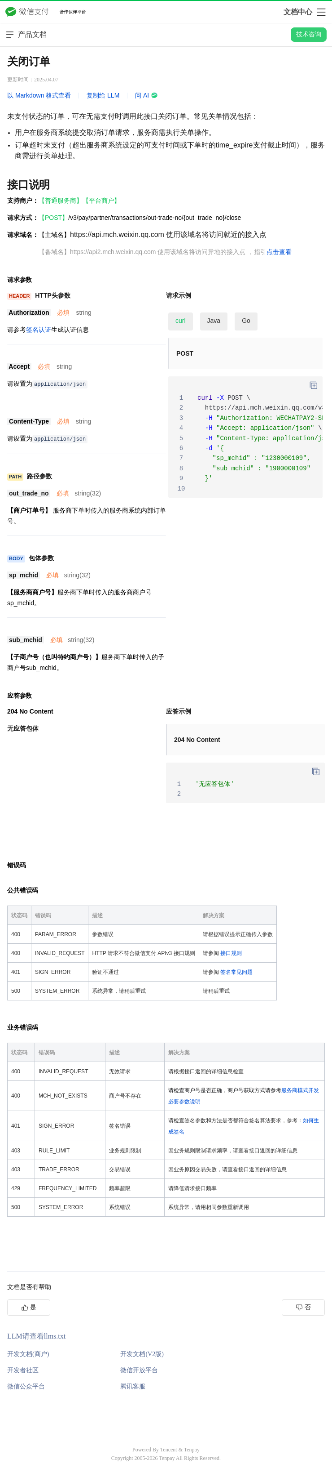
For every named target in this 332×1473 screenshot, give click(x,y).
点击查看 (279, 251)
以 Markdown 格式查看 (39, 95)
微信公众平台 (26, 1386)
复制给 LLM (103, 95)
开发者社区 (23, 1370)
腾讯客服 (132, 1386)
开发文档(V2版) (141, 1354)
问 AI (146, 95)
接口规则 (231, 953)
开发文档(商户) (28, 1354)
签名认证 (38, 329)
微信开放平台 (139, 1370)
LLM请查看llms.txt (36, 1336)
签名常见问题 (236, 972)
